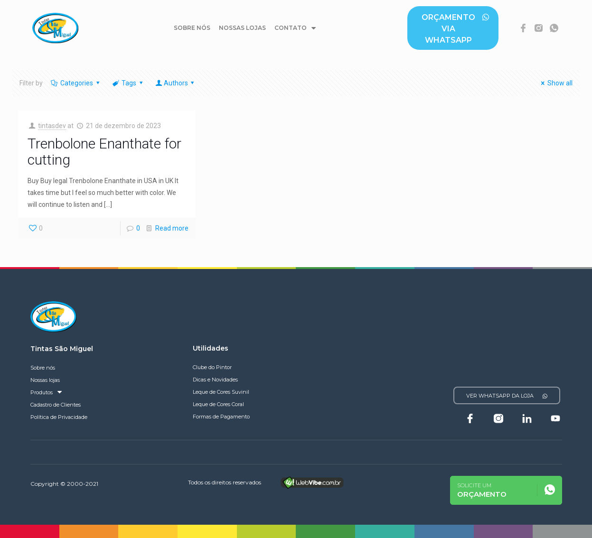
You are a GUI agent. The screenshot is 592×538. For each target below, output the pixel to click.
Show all (555, 83)
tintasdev (52, 126)
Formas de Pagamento (221, 416)
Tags (128, 83)
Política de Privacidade (58, 417)
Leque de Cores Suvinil (221, 392)
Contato (295, 28)
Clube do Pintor (212, 367)
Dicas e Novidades (215, 379)
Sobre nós (192, 27)
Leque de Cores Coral (218, 404)
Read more (171, 228)
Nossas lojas (242, 27)
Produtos (46, 392)
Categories (76, 83)
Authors (175, 83)
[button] (452, 28)
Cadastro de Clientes (55, 404)
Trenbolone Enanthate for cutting (104, 151)
